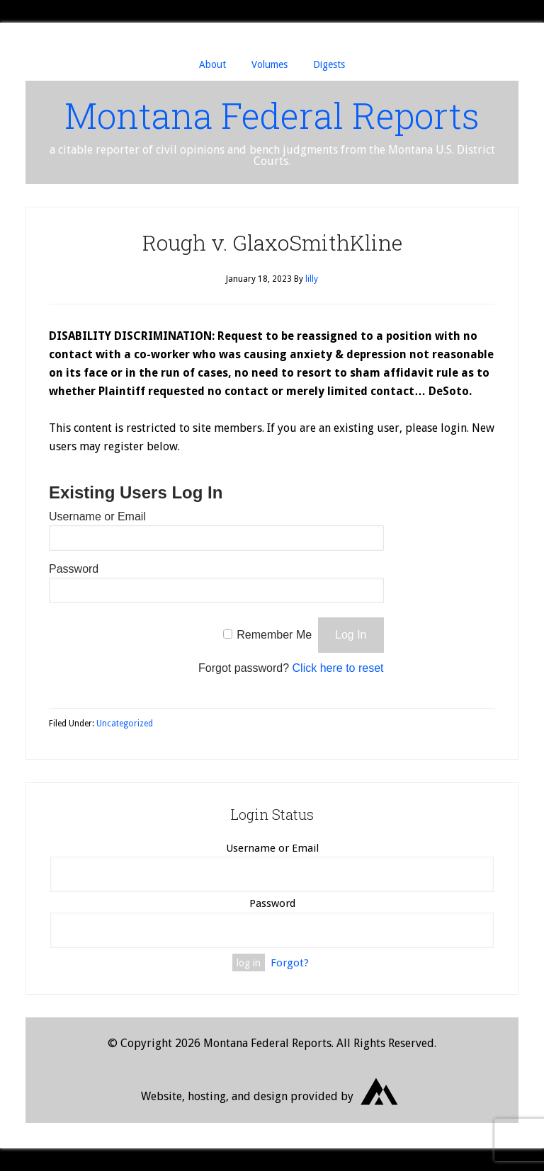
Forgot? (290, 962)
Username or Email (97, 516)
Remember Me (274, 635)
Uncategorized (124, 724)
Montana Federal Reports (272, 115)
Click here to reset (338, 668)
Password (73, 569)
